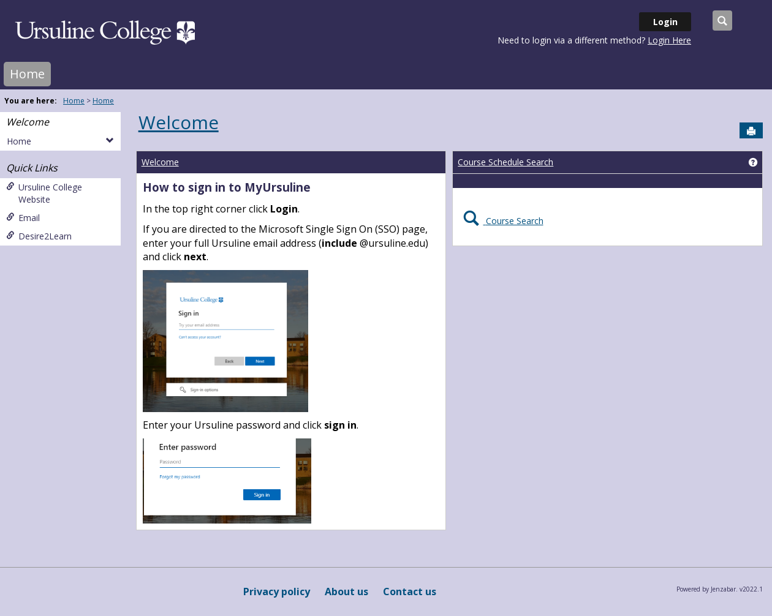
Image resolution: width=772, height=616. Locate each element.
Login (665, 22)
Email (23, 217)
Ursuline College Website (44, 193)
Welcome (27, 122)
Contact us (409, 591)
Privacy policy (276, 591)
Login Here (669, 40)
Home (27, 74)
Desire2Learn (39, 236)
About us (346, 591)
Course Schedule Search (505, 162)
